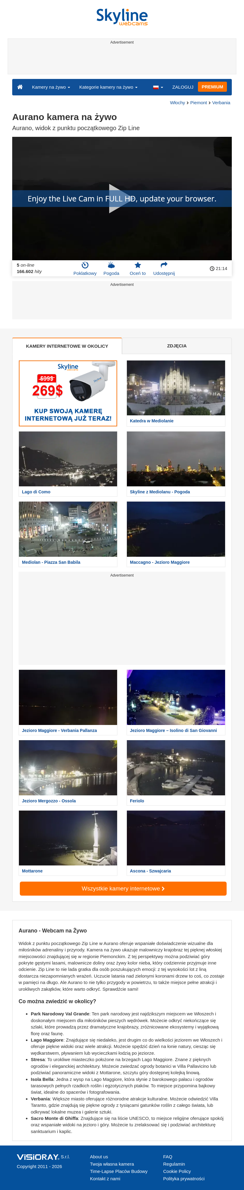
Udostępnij (164, 268)
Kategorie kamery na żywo (108, 87)
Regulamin (174, 1164)
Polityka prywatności (184, 1178)
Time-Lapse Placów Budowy (119, 1171)
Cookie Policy (177, 1171)
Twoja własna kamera (112, 1164)
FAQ (167, 1156)
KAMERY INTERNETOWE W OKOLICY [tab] (67, 346)
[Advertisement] (121, 60)
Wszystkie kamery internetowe (123, 888)
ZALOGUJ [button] (182, 87)
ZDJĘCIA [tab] (177, 345)
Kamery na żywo (51, 87)
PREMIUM (212, 86)
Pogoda (111, 268)
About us (99, 1156)
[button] (158, 86)
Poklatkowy (85, 268)
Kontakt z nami (105, 1178)
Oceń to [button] (138, 268)
